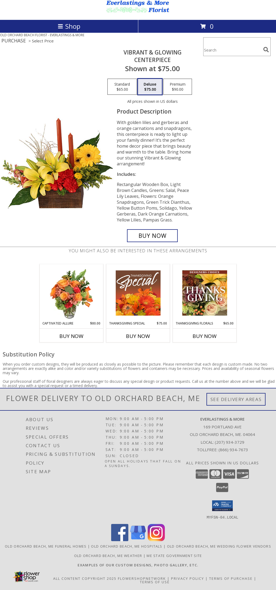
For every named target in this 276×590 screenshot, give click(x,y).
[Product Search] (232, 50)
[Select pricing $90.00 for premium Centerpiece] (178, 86)
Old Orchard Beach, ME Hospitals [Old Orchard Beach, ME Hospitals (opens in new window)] (126, 546)
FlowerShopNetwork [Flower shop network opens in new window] (142, 578)
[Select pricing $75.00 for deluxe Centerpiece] (150, 86)
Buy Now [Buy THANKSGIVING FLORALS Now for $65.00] (205, 336)
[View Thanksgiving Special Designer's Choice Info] (138, 293)
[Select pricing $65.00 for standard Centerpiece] (122, 86)
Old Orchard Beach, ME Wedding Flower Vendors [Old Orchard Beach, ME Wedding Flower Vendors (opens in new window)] (219, 546)
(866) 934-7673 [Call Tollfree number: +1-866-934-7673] (233, 449)
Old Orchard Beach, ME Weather (108, 555)
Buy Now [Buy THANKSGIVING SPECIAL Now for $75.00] (138, 336)
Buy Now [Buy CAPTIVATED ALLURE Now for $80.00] (71, 336)
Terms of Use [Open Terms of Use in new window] (155, 581)
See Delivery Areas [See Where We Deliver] (236, 399)
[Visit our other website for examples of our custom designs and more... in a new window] (138, 564)
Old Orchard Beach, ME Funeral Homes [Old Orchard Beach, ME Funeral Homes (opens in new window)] (46, 546)
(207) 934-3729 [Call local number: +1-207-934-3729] (229, 442)
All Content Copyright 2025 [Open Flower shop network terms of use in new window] (85, 578)
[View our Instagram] (156, 539)
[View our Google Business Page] (138, 539)
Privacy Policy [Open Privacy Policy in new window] (187, 578)
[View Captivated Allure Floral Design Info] (71, 293)
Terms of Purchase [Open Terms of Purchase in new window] (231, 578)
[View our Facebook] (119, 539)
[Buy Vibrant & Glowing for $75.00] (152, 235)
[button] (222, 505)
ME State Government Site (174, 555)
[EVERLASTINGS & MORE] (138, 11)
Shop (69, 26)
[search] (266, 50)
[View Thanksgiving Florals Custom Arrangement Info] (204, 293)
